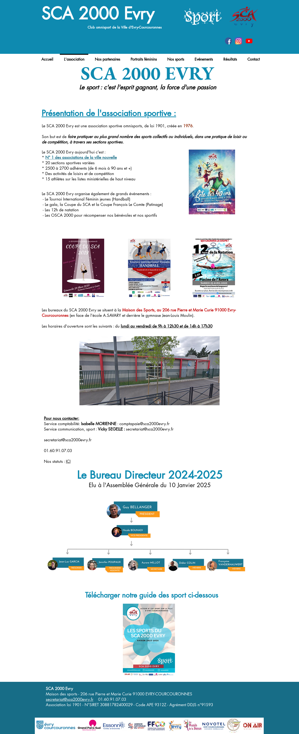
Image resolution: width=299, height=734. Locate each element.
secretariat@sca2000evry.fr (150, 429)
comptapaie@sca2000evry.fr (144, 423)
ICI (68, 461)
